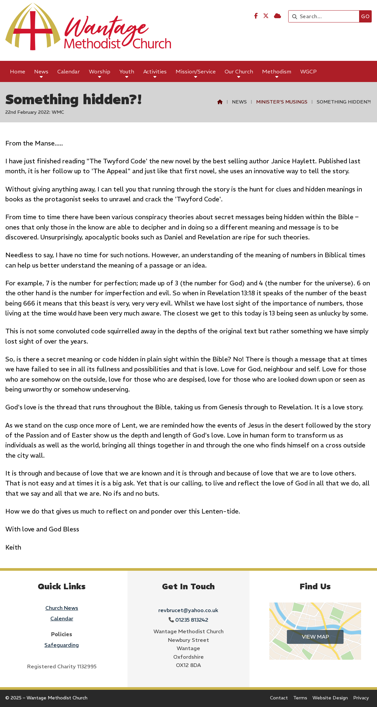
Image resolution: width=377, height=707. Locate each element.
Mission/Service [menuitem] (196, 71)
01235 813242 (191, 619)
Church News (61, 607)
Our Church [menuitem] (239, 71)
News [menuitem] (41, 71)
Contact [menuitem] (279, 698)
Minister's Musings (281, 102)
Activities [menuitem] (155, 71)
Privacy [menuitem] (361, 698)
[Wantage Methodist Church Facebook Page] (256, 16)
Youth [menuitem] (126, 71)
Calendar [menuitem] (68, 71)
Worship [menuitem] (99, 71)
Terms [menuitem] (300, 698)
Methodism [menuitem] (276, 71)
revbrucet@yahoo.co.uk (188, 610)
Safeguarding (61, 645)
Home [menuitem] (17, 71)
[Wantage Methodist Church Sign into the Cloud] (277, 16)
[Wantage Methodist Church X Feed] (266, 16)
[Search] (325, 16)
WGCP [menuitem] (308, 71)
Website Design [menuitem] (330, 698)
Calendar (61, 618)
